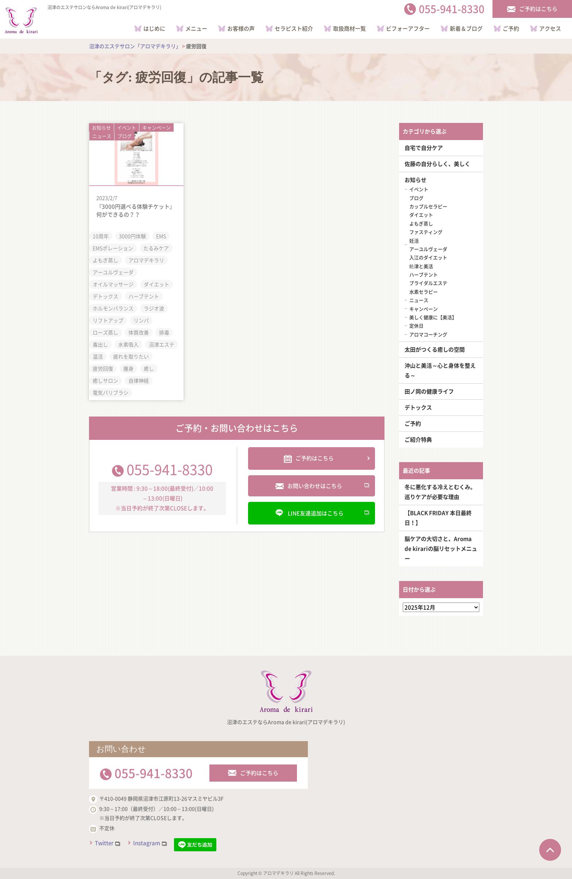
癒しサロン (105, 380)
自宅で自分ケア (424, 148)
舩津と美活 (421, 266)
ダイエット (156, 283)
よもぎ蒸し (105, 259)
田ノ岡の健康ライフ (429, 391)
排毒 (164, 332)
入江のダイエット (428, 257)
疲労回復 (103, 368)
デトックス (105, 295)
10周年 (101, 235)
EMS (161, 235)
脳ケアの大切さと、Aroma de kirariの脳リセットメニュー (441, 548)
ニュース (101, 135)
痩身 (128, 368)
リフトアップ (108, 320)
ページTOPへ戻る (550, 850)
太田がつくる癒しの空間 (435, 349)
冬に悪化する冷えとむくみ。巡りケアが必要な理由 (440, 492)
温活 (98, 356)
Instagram (146, 843)
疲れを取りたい (131, 356)
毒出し (100, 344)
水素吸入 (128, 344)
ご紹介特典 (418, 439)
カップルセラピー (428, 206)
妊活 (414, 240)
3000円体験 (132, 235)
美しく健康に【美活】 (433, 317)
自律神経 (138, 380)
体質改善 (138, 332)
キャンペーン (156, 127)
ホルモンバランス (113, 307)
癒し (149, 368)
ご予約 (413, 423)
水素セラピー (423, 291)
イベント (126, 127)
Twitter (104, 843)
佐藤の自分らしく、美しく (437, 164)
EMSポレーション (113, 247)
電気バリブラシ (110, 392)
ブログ (124, 135)
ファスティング (425, 231)
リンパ (141, 320)
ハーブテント (143, 295)
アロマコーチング (428, 334)
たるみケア (156, 247)
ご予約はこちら (259, 773)
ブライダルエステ (428, 282)
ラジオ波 (154, 307)
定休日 (416, 325)
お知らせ (101, 127)
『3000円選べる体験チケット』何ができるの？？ (135, 210)
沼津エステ (161, 344)
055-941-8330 (170, 468)
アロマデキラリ (146, 259)
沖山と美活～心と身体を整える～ (440, 370)
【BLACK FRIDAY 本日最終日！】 (438, 518)
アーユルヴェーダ (113, 271)
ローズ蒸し (105, 332)
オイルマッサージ (113, 283)
